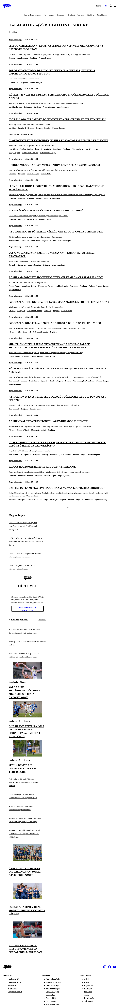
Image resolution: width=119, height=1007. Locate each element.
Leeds (52, 381)
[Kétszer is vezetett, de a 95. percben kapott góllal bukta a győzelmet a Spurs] (59, 99)
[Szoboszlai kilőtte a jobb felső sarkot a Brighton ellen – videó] (59, 325)
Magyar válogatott (15, 992)
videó (19, 332)
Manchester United (29, 286)
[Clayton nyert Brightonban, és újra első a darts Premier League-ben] (59, 143)
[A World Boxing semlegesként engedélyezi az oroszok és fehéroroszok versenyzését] (27, 526)
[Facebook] (109, 966)
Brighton (33, 58)
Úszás (86, 982)
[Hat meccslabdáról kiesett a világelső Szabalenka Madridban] (27, 937)
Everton (39, 128)
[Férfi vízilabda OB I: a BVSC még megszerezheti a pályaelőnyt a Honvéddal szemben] (27, 782)
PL (18, 82)
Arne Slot (21, 198)
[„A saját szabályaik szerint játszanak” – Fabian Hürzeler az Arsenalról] (59, 257)
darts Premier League (48, 153)
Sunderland (35, 240)
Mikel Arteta (21, 265)
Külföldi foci (46, 975)
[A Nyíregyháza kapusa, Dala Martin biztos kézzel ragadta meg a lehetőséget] (27, 820)
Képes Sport (71, 15)
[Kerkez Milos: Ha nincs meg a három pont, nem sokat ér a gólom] (59, 167)
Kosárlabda (13, 682)
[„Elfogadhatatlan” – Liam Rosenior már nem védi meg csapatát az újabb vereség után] (59, 50)
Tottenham (28, 107)
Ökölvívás (88, 992)
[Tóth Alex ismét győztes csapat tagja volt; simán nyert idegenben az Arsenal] (59, 373)
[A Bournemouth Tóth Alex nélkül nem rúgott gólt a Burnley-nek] (59, 234)
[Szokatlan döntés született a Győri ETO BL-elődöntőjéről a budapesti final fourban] (27, 655)
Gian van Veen (77, 149)
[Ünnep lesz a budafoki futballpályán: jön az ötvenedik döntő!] (27, 860)
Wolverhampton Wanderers (84, 381)
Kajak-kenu (88, 985)
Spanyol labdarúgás (53, 982)
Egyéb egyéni (14, 134)
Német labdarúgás (53, 989)
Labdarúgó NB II (14, 982)
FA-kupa (12, 311)
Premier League (45, 58)
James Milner (50, 356)
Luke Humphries (91, 149)
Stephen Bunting (26, 149)
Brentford (22, 128)
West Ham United (15, 454)
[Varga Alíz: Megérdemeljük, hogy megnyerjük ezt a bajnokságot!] (27, 678)
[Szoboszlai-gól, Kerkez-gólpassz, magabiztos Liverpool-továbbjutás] (59, 304)
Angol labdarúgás (15, 40)
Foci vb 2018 (51, 998)
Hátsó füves (91, 15)
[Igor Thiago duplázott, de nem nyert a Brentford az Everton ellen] (59, 122)
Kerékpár (88, 989)
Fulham (92, 286)
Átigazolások (12, 989)
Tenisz (86, 995)
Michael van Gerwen (30, 153)
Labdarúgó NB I (15, 721)
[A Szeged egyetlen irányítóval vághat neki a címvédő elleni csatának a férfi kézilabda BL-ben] (27, 541)
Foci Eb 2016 (51, 1001)
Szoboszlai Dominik (34, 311)
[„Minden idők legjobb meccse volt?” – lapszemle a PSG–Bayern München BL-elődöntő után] (27, 833)
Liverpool (12, 174)
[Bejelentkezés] (99, 6)
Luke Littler (13, 149)
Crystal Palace (14, 286)
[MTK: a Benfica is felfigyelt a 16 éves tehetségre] (27, 756)
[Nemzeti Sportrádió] (106, 6)
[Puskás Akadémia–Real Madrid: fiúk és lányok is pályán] (27, 898)
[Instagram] (104, 966)
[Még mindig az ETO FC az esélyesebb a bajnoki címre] (27, 567)
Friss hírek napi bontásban (32, 15)
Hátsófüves (12, 985)
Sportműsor (60, 15)
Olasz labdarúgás (52, 985)
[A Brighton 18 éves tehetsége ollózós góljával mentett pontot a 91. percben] (59, 401)
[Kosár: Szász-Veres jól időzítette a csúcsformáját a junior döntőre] (27, 808)
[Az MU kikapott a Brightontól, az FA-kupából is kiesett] (59, 423)
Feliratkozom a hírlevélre (27, 608)
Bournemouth (14, 240)
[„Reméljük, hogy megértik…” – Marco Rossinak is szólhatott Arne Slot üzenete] (59, 190)
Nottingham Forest (45, 286)
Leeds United (34, 381)
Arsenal (12, 265)
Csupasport (80, 15)
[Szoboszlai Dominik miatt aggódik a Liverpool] (59, 469)
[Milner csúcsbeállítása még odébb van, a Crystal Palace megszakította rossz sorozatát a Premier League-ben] (59, 348)
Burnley (47, 128)
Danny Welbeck (23, 430)
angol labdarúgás (15, 107)
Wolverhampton (15, 384)
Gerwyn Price (46, 149)
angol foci (12, 128)
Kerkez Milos (46, 174)
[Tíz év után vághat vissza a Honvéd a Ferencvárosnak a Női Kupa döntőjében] (27, 796)
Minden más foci (52, 1004)
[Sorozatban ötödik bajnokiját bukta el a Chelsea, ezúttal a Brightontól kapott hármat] (59, 74)
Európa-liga (50, 995)
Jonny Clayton (14, 153)
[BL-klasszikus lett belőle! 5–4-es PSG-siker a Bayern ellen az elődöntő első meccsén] (27, 631)
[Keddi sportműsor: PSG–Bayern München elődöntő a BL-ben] (27, 643)
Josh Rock (57, 149)
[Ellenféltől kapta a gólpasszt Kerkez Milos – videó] (59, 213)
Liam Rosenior (22, 58)
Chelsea (12, 58)
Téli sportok (89, 1001)
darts (37, 149)
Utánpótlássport (102, 15)
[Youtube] (114, 966)
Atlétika (87, 979)
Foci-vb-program (49, 15)
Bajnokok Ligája (52, 992)
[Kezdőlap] (7, 6)
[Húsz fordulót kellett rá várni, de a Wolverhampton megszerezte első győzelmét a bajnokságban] (59, 446)
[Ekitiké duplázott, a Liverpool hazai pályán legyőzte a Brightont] (59, 491)
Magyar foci (7, 975)
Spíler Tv (47, 311)
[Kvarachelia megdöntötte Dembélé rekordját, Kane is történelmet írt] (27, 555)
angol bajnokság (63, 107)
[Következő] (63, 507)
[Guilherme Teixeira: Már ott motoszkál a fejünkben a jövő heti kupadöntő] (27, 717)
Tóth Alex (25, 240)
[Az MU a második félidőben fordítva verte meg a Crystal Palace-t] (59, 280)
